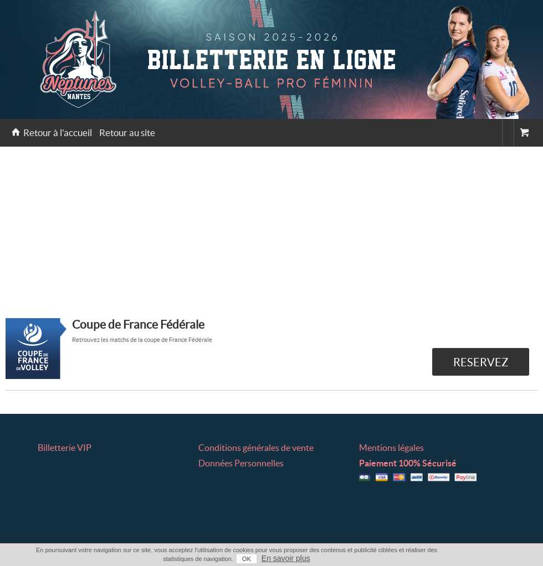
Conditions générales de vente (256, 448)
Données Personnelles (241, 463)
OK (246, 558)
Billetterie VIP (64, 448)
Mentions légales (391, 448)
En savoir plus (286, 558)
